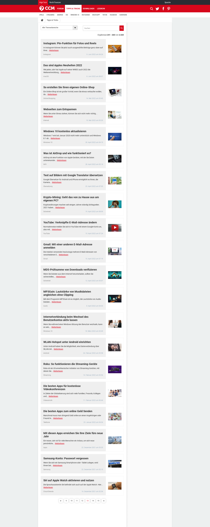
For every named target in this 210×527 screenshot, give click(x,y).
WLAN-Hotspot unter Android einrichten (67, 342)
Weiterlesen (54, 50)
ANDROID (60, 15)
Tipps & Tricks (73, 9)
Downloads (88, 9)
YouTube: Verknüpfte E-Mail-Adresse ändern (70, 222)
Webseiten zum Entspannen (59, 109)
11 (77, 501)
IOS (67, 15)
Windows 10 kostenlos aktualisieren (64, 131)
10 (71, 501)
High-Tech (43, 2)
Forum (60, 9)
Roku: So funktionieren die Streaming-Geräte (70, 364)
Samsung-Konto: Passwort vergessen (65, 458)
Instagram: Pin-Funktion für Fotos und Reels (69, 43)
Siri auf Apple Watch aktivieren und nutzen (68, 480)
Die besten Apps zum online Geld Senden (67, 411)
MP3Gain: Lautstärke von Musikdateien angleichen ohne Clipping (67, 293)
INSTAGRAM (86, 15)
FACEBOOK (113, 15)
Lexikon (101, 9)
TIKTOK (104, 15)
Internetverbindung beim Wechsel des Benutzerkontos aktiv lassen (65, 318)
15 (98, 501)
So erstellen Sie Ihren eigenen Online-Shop (68, 87)
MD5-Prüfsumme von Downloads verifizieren (70, 269)
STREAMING (50, 15)
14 (93, 501)
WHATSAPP (96, 15)
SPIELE (41, 15)
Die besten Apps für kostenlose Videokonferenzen (62, 387)
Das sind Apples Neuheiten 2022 (62, 65)
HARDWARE (123, 15)
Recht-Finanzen (55, 2)
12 (82, 501)
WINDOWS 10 (75, 15)
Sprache (168, 2)
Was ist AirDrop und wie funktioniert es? (67, 153)
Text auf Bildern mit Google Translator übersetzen (73, 175)
